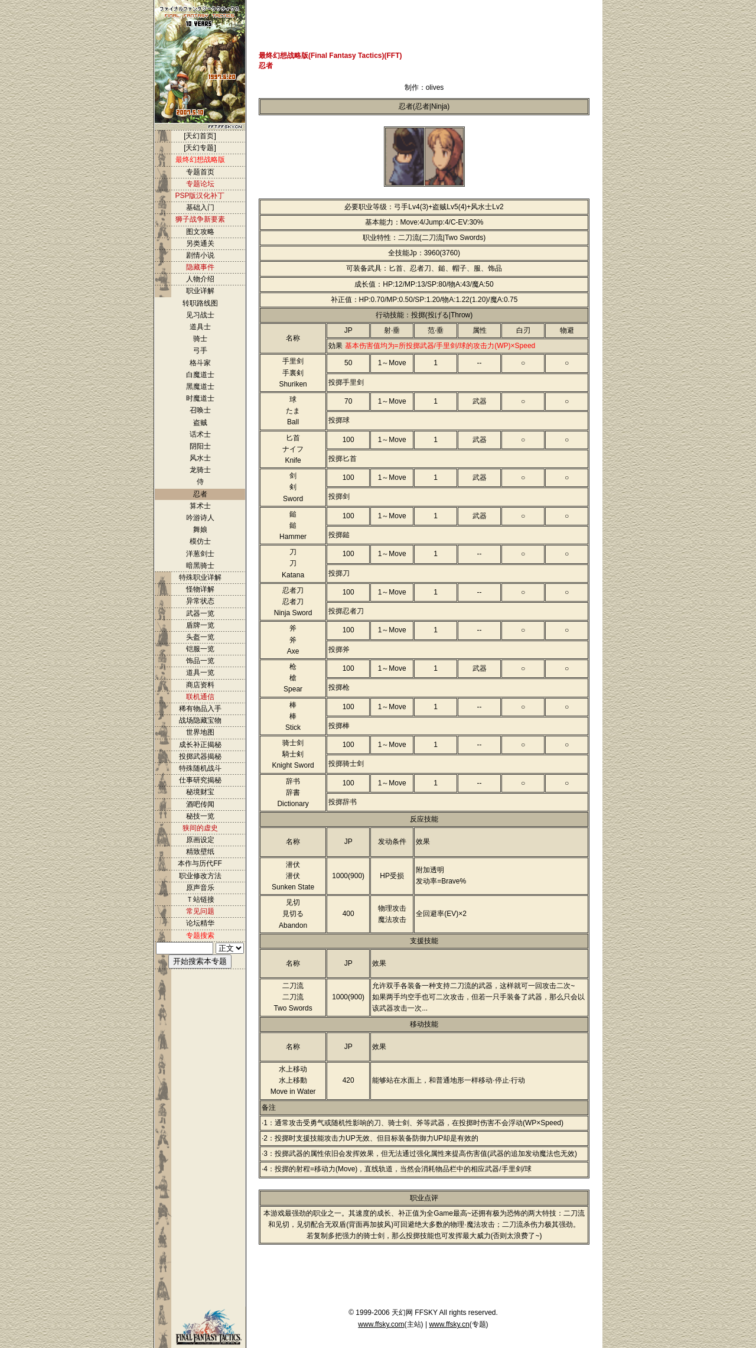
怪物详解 (200, 589)
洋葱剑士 (200, 554)
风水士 (200, 458)
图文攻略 (200, 232)
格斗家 (200, 363)
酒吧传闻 (200, 804)
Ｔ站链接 (200, 899)
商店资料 (200, 685)
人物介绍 (200, 279)
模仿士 (200, 541)
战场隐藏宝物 (200, 720)
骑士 (200, 338)
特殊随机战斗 (200, 768)
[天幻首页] (200, 136)
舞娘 (200, 529)
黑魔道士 (200, 386)
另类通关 (200, 243)
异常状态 (200, 601)
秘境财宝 (200, 792)
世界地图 (200, 732)
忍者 (200, 494)
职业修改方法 (200, 876)
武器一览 (200, 613)
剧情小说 (200, 255)
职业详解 (200, 291)
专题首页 (200, 172)
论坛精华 (200, 923)
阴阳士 (200, 446)
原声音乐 (200, 887)
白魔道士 (200, 375)
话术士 (200, 434)
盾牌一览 (200, 625)
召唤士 (200, 410)
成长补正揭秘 (200, 744)
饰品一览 (200, 661)
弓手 (200, 350)
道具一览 (200, 672)
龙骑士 (200, 470)
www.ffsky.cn (449, 1324)
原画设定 (200, 840)
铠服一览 (200, 649)
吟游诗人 (200, 518)
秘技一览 (200, 816)
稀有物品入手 (200, 708)
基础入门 (200, 207)
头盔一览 (200, 637)
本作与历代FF (200, 863)
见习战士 (200, 315)
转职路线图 (200, 303)
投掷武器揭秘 (200, 756)
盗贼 (200, 422)
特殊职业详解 (200, 577)
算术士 (200, 506)
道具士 (200, 327)
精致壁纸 (200, 851)
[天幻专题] (200, 148)
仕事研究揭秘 (200, 780)
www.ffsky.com (381, 1324)
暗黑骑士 (200, 565)
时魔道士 (200, 398)
